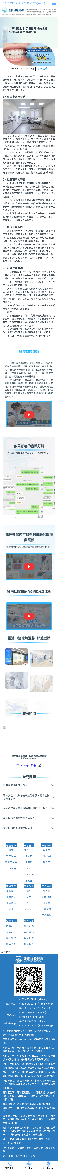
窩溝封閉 (11, 944)
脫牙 (28, 903)
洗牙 (28, 868)
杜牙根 (29, 909)
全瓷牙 (46, 850)
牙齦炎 (46, 903)
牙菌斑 (29, 862)
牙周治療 (47, 886)
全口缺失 (11, 868)
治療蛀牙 (11, 926)
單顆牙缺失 (11, 862)
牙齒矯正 (11, 886)
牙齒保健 (29, 921)
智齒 (28, 897)
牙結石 (29, 856)
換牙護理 (11, 938)
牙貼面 (29, 881)
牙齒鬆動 (47, 915)
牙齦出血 (47, 897)
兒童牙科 (11, 921)
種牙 (11, 850)
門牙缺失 (11, 856)
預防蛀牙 (11, 932)
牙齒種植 (11, 846)
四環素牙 (29, 874)
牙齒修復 (47, 846)
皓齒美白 (29, 850)
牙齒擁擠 (11, 903)
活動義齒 (47, 856)
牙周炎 (46, 891)
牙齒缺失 (29, 944)
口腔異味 (29, 932)
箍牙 (11, 909)
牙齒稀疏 (11, 897)
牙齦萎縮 (47, 909)
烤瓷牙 (46, 862)
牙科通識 (42, 68)
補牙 (28, 891)
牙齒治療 (29, 886)
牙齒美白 (29, 846)
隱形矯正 (11, 891)
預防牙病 (29, 938)
